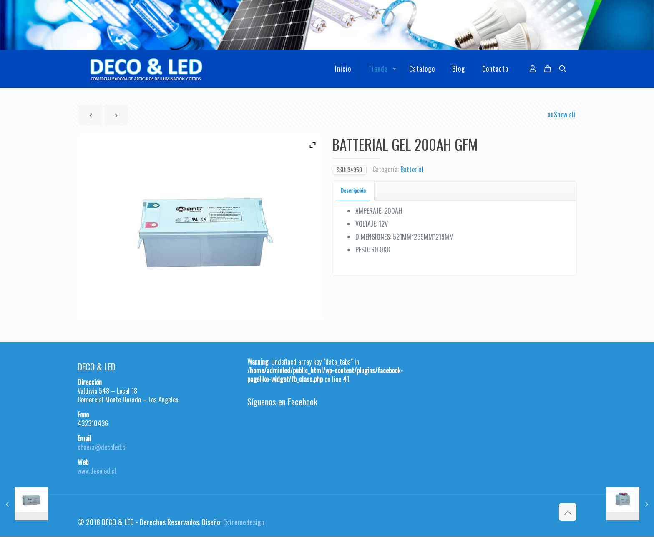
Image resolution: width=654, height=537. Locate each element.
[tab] (353, 190)
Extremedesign (243, 521)
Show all (561, 115)
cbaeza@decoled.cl (102, 447)
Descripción (353, 190)
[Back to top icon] (567, 512)
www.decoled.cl (97, 471)
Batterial (411, 169)
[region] (327, 25)
